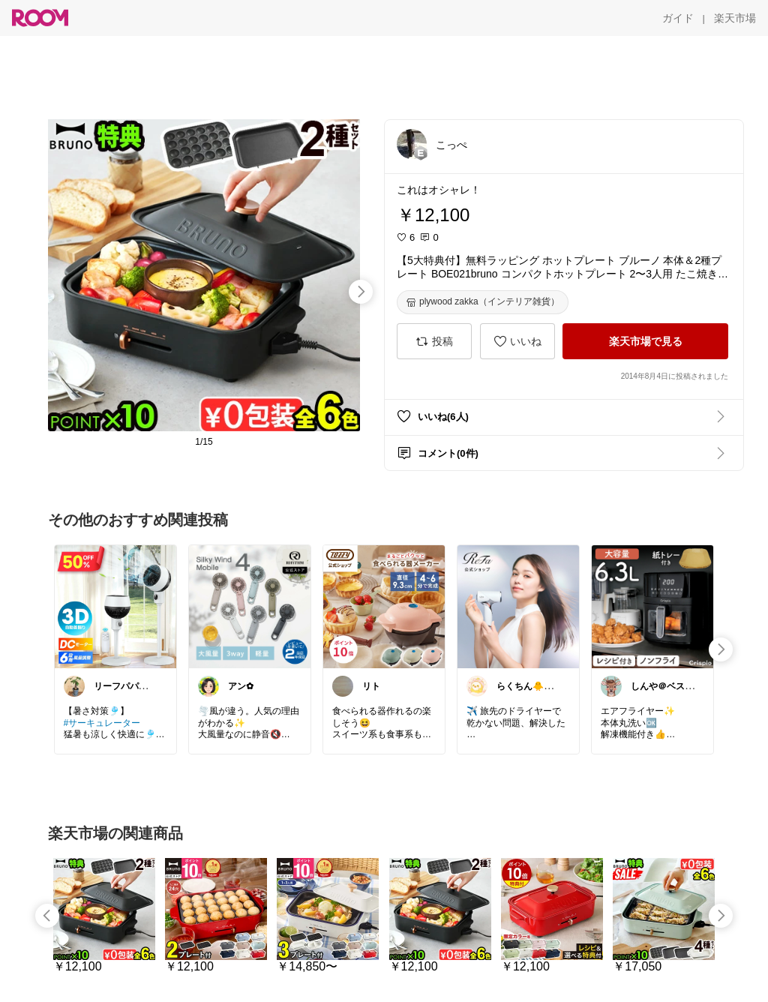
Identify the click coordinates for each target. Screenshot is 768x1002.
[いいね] (517, 341)
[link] (115, 606)
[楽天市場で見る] (645, 341)
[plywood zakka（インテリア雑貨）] (482, 302)
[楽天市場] (735, 18)
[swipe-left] (47, 916)
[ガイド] (678, 18)
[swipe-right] (361, 292)
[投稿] (434, 341)
